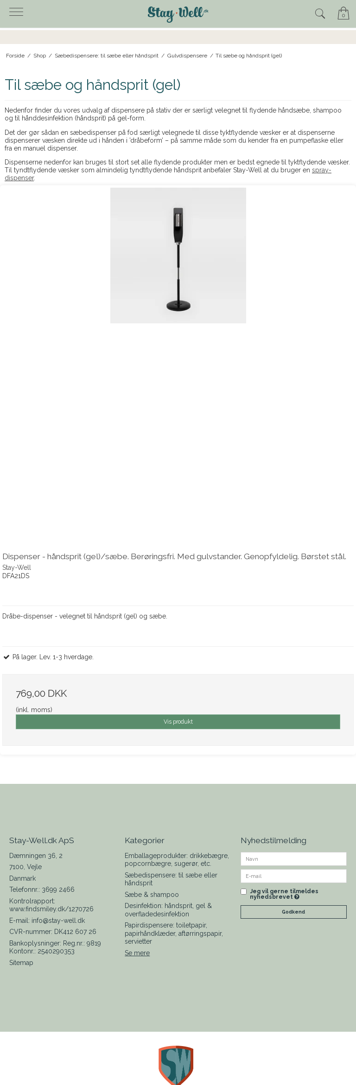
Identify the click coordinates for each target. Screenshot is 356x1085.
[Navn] (294, 858)
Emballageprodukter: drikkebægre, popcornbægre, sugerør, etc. (177, 860)
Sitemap (21, 962)
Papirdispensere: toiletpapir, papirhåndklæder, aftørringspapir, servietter (174, 933)
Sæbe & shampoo (152, 894)
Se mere (137, 953)
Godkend (293, 912)
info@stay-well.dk (58, 920)
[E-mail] (294, 875)
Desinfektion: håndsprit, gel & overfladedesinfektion (168, 910)
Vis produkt (178, 721)
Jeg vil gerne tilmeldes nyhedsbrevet (284, 894)
